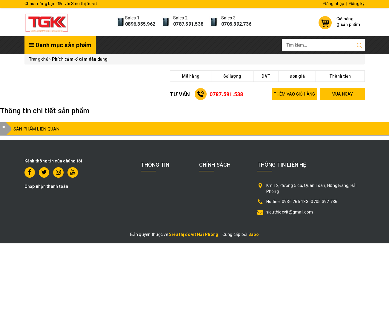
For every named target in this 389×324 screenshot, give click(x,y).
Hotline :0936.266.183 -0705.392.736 (302, 201)
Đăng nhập (333, 3)
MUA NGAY (342, 94)
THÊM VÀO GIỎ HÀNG (294, 94)
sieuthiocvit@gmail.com (289, 212)
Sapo (253, 234)
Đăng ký (357, 3)
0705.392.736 (236, 24)
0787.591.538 (188, 24)
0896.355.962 (140, 24)
